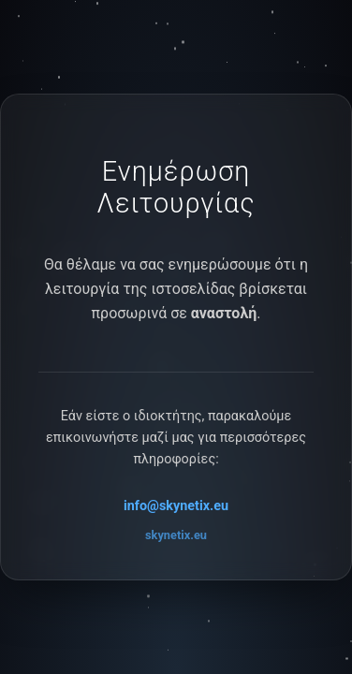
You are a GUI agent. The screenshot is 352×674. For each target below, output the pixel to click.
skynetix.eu (176, 535)
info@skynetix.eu (176, 506)
